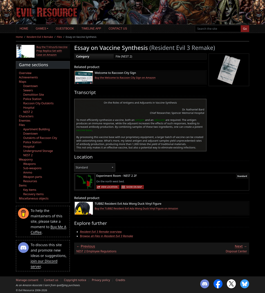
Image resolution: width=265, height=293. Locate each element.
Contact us (118, 28)
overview (101, 232)
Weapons (29, 164)
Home (24, 28)
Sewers (28, 90)
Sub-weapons (32, 168)
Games (41, 28)
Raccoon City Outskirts (38, 103)
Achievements (28, 77)
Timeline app (91, 28)
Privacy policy (101, 280)
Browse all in (106, 236)
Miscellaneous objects (33, 198)
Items (23, 185)
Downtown (30, 86)
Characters (26, 116)
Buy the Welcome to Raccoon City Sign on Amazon (125, 77)
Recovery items (33, 194)
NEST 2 (28, 112)
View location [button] (109, 186)
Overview (25, 73)
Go (245, 29)
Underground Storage (38, 151)
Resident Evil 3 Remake (40, 37)
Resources (30, 181)
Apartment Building (36, 129)
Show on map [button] (134, 186)
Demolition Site (33, 95)
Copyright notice (75, 280)
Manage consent (27, 280)
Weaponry (26, 159)
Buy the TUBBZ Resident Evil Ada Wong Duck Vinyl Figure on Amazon (136, 208)
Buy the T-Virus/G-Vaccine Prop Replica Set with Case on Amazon (52, 50)
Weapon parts (32, 177)
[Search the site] (218, 28)
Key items (29, 190)
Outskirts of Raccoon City (40, 138)
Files (59, 37)
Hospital (28, 108)
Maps (22, 82)
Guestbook (65, 28)
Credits (120, 280)
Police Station (32, 99)
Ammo (27, 172)
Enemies (24, 121)
